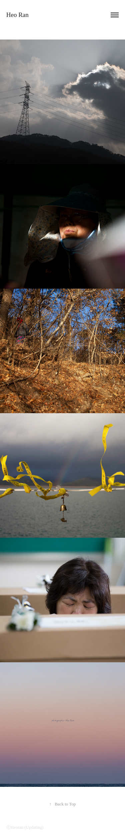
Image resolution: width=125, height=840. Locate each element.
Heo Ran (17, 14)
